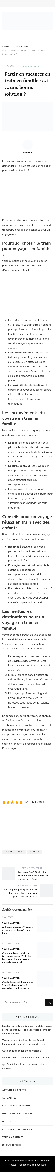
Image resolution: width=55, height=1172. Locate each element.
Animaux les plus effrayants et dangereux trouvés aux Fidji (17, 930)
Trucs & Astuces (30, 66)
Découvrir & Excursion (17, 1113)
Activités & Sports (14, 1090)
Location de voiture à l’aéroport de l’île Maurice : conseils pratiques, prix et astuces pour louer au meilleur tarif (27, 1029)
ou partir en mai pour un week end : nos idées (26, 1057)
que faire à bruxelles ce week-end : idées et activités (25, 1066)
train (14, 265)
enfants (8, 852)
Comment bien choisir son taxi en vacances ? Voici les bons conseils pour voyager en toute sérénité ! (17, 958)
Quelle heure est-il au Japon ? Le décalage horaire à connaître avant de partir (17, 985)
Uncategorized (12, 1145)
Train (21, 852)
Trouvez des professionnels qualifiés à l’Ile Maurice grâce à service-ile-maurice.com (24, 1042)
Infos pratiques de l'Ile (17, 1129)
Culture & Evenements (16, 1105)
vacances (34, 852)
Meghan (27, 147)
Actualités (9, 1097)
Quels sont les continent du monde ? (21, 1050)
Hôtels (6, 1121)
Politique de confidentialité (32, 1164)
